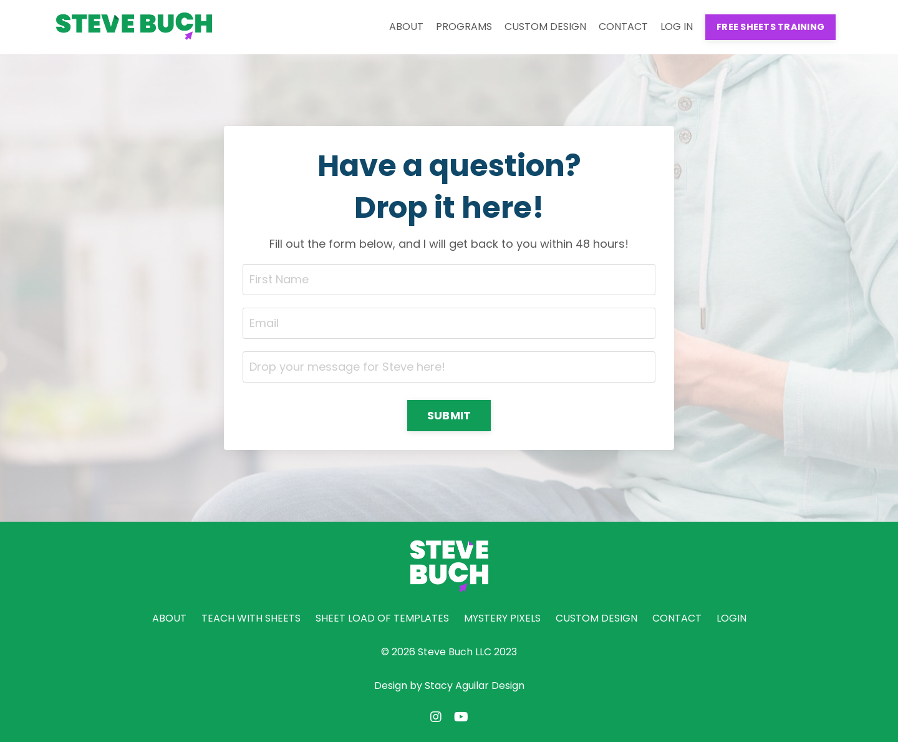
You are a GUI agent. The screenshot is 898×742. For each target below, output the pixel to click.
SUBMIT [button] (449, 415)
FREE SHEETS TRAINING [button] (770, 27)
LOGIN (731, 618)
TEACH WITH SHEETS (251, 618)
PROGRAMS (464, 26)
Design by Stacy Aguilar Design (449, 685)
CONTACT (623, 26)
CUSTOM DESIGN (545, 26)
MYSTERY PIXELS (502, 618)
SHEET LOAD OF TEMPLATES (382, 618)
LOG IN (676, 26)
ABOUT (406, 26)
